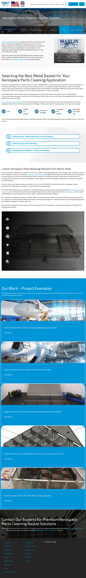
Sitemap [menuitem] (27, 561)
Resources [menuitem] (7, 564)
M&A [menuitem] (62, 4)
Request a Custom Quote (76, 30)
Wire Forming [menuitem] (29, 550)
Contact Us (73, 4)
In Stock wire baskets (17, 59)
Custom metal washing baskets (11, 42)
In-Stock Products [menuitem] (30, 546)
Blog (64, 30)
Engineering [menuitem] (39, 4)
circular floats (74, 190)
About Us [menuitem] (33, 4)
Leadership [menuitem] (7, 546)
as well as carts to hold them (36, 174)
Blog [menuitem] (5, 568)
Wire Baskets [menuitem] (29, 542)
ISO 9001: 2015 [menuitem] (8, 553)
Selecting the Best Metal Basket (10, 30)
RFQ (82, 4)
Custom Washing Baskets (24, 30)
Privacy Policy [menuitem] (29, 557)
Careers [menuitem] (6, 557)
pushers (81, 190)
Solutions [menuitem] (58, 4)
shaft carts (5, 192)
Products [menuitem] (52, 4)
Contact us (73, 528)
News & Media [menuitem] (8, 561)
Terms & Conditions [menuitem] (10, 572)
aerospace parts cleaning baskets (46, 530)
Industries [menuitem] (46, 4)
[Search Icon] (66, 4)
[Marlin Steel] (6, 4)
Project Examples (38, 30)
